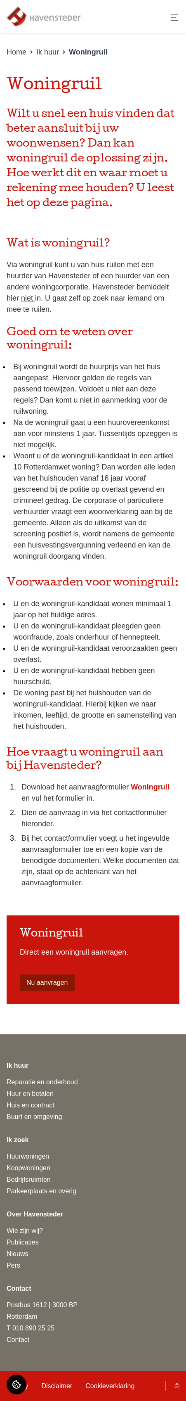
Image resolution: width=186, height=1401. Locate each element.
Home (16, 52)
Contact (18, 1339)
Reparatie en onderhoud (42, 1082)
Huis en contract (30, 1105)
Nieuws (17, 1253)
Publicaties (22, 1242)
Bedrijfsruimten (29, 1179)
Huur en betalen (30, 1093)
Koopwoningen (28, 1167)
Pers (13, 1265)
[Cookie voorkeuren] (16, 1384)
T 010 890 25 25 (30, 1328)
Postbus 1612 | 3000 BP (42, 1305)
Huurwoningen (28, 1156)
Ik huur (47, 52)
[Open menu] (174, 18)
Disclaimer (56, 1385)
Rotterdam (22, 1316)
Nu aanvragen (47, 982)
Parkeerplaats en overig (41, 1191)
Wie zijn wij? (25, 1230)
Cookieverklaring (109, 1385)
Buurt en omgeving (34, 1116)
